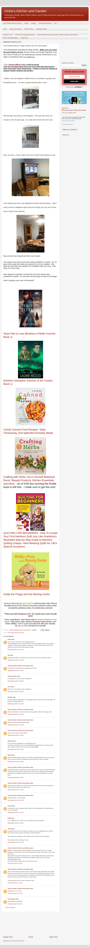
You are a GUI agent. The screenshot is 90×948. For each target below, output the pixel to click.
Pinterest (26, 605)
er (21, 605)
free (25, 57)
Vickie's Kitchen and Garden (25, 11)
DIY (55, 23)
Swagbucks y (22, 614)
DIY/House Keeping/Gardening (25, 35)
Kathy (9, 639)
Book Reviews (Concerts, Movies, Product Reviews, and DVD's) (58, 35)
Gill (9, 655)
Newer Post (7, 937)
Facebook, (33, 605)
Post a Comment (10, 907)
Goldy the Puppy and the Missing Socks (26, 594)
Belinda (10, 697)
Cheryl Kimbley (12, 676)
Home (5, 29)
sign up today (22, 626)
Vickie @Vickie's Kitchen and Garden (19, 665)
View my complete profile (69, 112)
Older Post (53, 937)
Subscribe (74, 81)
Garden (33, 23)
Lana (9, 686)
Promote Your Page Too (67, 124)
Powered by (74, 87)
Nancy (9, 755)
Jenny (9, 828)
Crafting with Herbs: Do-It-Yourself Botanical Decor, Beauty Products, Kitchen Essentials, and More (29, 480)
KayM (9, 818)
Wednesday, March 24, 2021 (16, 649)
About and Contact (15, 29)
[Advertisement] (30, 923)
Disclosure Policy (41, 29)
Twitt (19, 605)
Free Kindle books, (39, 608)
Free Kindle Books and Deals (12, 23)
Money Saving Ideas (45, 23)
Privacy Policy (28, 29)
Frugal (26, 23)
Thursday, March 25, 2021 (15, 863)
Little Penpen (12, 899)
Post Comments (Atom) (17, 941)
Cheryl (10, 806)
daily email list (28, 603)
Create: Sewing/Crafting (10, 38)
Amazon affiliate (14, 65)
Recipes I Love (7, 35)
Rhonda (10, 741)
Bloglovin (43, 605)
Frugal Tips (24, 38)
